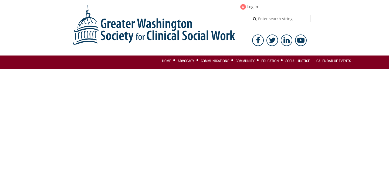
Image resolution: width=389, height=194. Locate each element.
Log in (252, 6)
